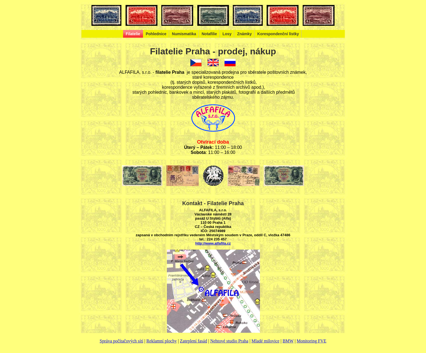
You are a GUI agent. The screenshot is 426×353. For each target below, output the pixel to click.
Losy (227, 34)
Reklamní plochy (161, 341)
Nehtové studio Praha (229, 341)
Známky (244, 34)
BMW (288, 341)
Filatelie (133, 34)
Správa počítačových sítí (121, 341)
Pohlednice (156, 34)
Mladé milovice (265, 341)
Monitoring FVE (311, 341)
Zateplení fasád (193, 341)
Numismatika (184, 34)
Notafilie (209, 34)
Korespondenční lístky (278, 34)
